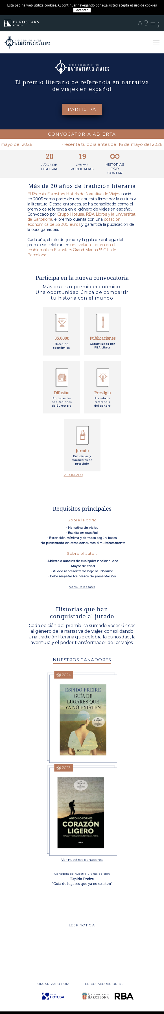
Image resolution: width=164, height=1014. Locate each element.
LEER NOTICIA (82, 925)
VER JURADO (73, 475)
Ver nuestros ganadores (81, 859)
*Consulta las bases (82, 586)
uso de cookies (145, 5)
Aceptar (82, 10)
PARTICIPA (82, 109)
